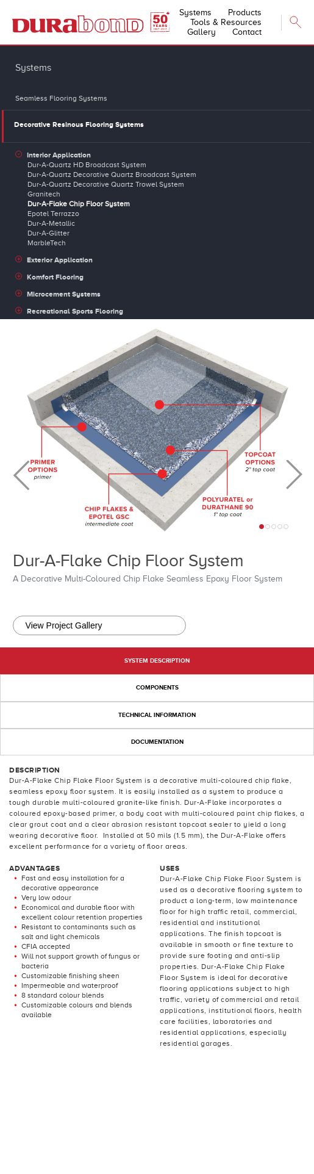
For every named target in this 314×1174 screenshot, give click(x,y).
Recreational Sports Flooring (75, 311)
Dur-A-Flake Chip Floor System (78, 204)
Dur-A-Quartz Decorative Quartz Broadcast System (111, 174)
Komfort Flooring (55, 277)
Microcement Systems (64, 294)
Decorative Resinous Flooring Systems (79, 124)
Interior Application (59, 155)
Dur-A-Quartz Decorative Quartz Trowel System (105, 184)
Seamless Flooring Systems (61, 98)
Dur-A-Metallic (51, 223)
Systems (195, 12)
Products (245, 12)
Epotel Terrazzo (53, 213)
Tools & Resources (226, 22)
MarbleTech (46, 243)
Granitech (43, 194)
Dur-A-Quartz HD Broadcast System (86, 164)
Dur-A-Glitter (48, 233)
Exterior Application (60, 260)
